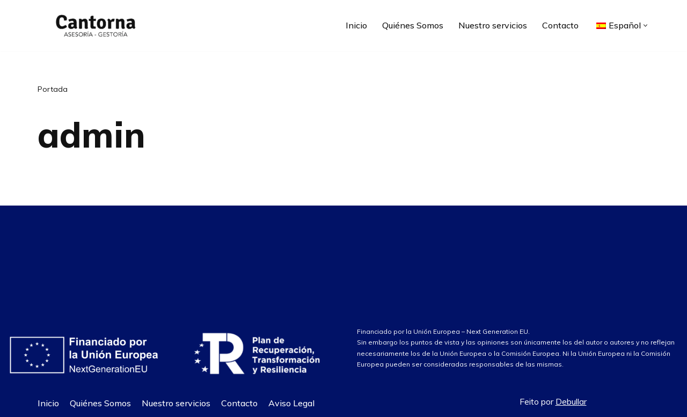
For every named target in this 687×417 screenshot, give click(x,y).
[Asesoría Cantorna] (94, 25)
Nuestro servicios (492, 25)
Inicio (356, 25)
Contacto (560, 25)
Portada (53, 89)
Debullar (571, 401)
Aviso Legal (291, 403)
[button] (645, 25)
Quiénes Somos (412, 25)
